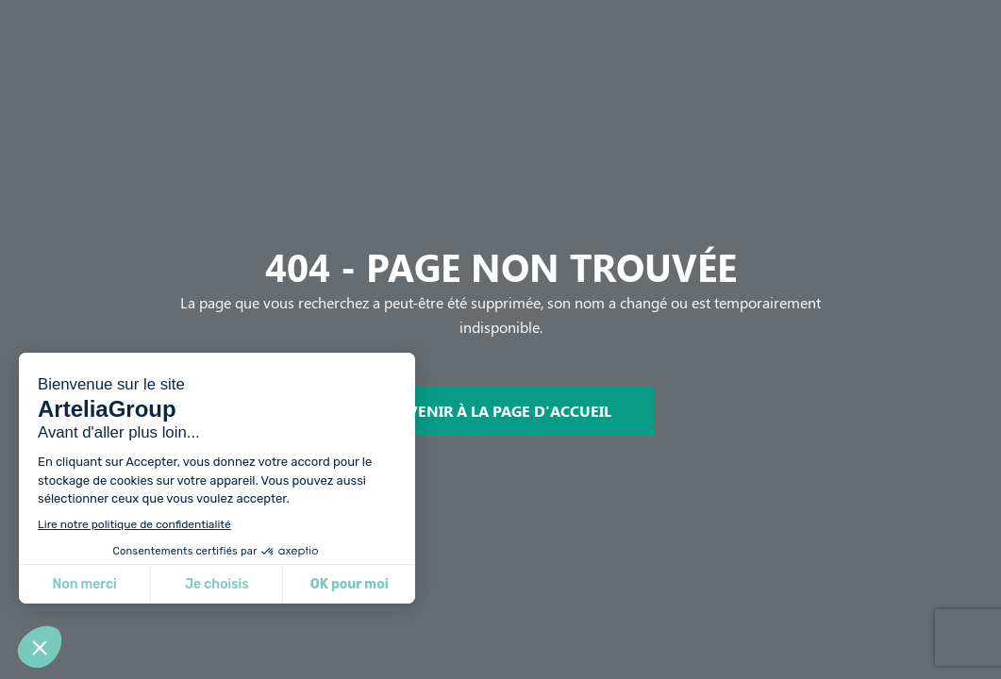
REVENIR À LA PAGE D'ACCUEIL (500, 411)
